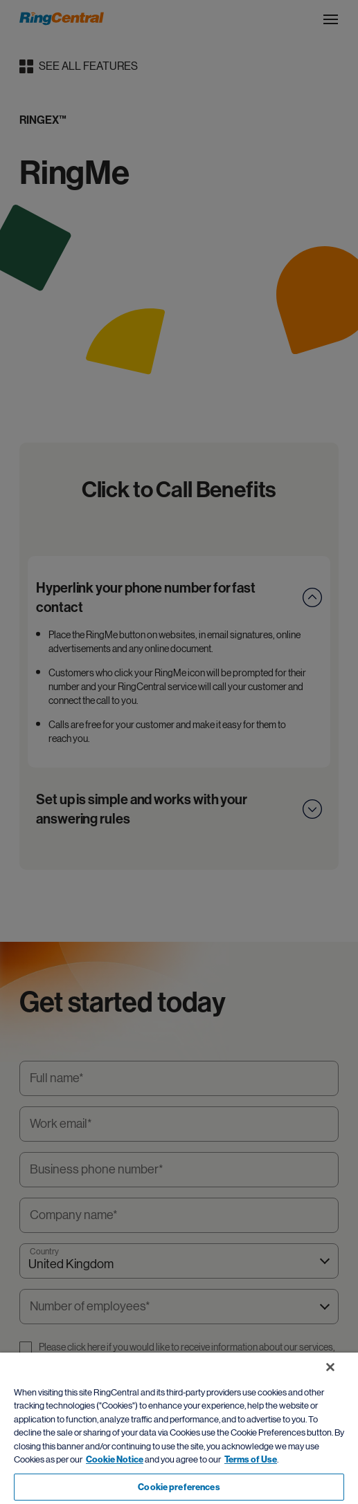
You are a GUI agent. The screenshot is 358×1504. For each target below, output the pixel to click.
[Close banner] (330, 1367)
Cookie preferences (179, 1487)
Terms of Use (250, 1459)
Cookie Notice (114, 1459)
